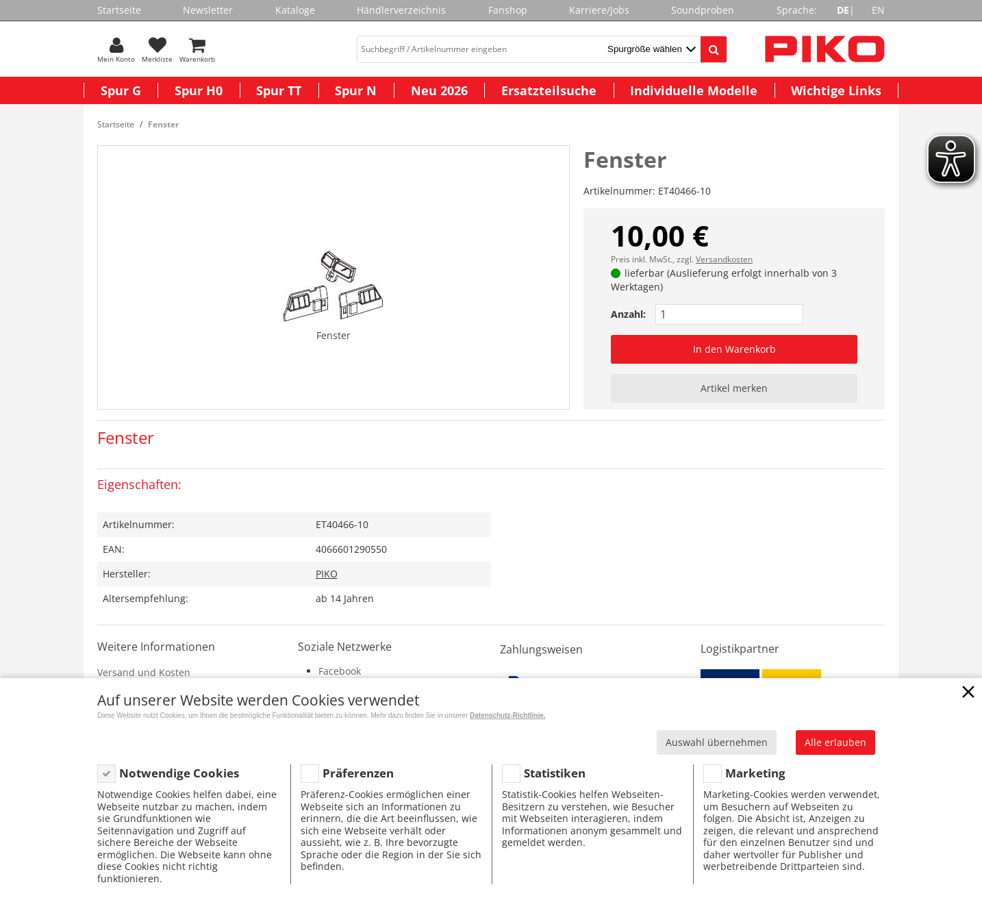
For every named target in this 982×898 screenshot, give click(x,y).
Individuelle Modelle (693, 90)
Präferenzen (358, 773)
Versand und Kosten (143, 672)
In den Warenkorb (734, 349)
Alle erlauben (835, 742)
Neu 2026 (439, 90)
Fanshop (507, 9)
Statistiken (555, 773)
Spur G (121, 90)
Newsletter (208, 9)
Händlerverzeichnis (401, 9)
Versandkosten (724, 259)
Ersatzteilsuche (548, 90)
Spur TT (278, 90)
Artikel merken (734, 388)
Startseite (119, 9)
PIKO (327, 573)
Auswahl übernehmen (717, 742)
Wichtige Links (836, 90)
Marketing (755, 773)
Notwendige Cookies (179, 773)
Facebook (339, 670)
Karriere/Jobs (599, 9)
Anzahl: (628, 314)
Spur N (356, 90)
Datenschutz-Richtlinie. (508, 715)
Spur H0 (199, 90)
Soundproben (702, 9)
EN (878, 9)
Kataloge (295, 9)
